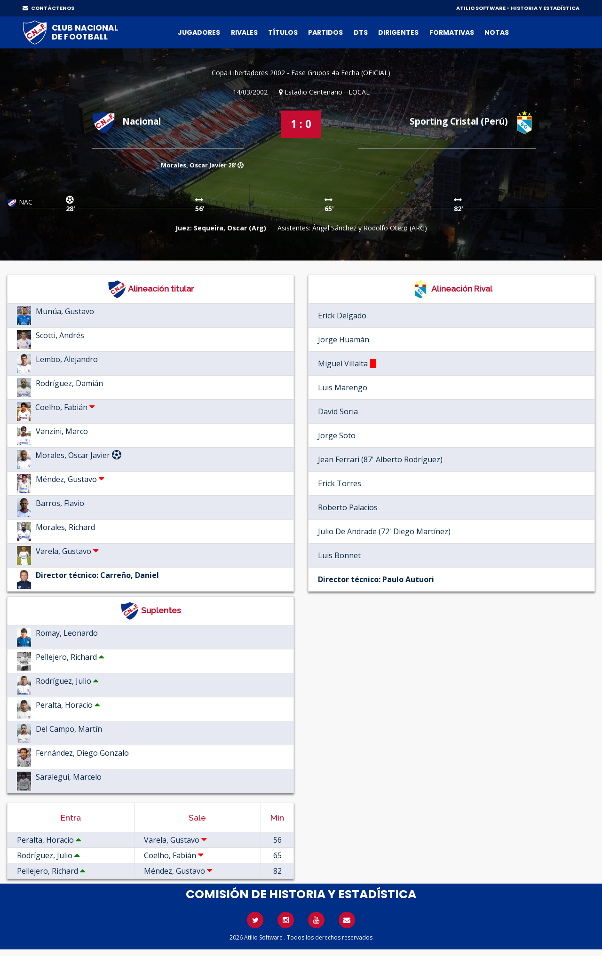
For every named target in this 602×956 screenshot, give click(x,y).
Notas (496, 32)
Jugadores (199, 32)
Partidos (325, 32)
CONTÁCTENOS (48, 8)
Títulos (283, 32)
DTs (361, 32)
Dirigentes (398, 32)
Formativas (451, 32)
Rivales (244, 32)
